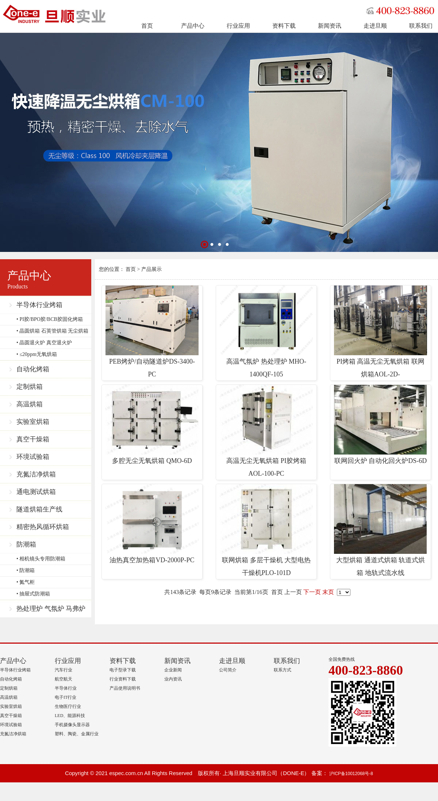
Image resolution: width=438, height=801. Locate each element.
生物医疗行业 (68, 706)
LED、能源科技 (70, 715)
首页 (147, 26)
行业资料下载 (123, 679)
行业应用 (238, 26)
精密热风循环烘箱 (42, 526)
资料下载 (284, 26)
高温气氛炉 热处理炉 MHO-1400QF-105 (266, 331)
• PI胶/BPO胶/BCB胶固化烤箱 (49, 319)
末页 (328, 592)
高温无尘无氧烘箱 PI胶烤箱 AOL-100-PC (266, 431)
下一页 (312, 592)
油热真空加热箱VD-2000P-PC (152, 524)
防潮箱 (26, 544)
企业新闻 (173, 669)
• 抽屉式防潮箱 (33, 594)
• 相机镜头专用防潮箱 (40, 559)
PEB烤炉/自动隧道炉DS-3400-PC (152, 331)
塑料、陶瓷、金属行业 (77, 733)
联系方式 (282, 669)
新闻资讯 (329, 26)
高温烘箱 (29, 404)
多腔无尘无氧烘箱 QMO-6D (152, 424)
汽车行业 (63, 669)
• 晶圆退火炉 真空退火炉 (44, 342)
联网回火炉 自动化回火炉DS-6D (380, 424)
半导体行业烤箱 (39, 304)
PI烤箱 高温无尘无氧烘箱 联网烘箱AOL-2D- (380, 331)
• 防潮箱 (25, 570)
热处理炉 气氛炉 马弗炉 (50, 608)
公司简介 (228, 669)
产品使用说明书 (125, 688)
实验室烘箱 (32, 421)
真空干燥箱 (32, 439)
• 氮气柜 (25, 582)
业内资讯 (173, 679)
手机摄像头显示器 (72, 724)
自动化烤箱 (32, 369)
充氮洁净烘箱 (36, 474)
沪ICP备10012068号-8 (351, 773)
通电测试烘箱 (36, 491)
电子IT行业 (65, 697)
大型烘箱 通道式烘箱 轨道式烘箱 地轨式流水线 (380, 530)
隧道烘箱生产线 (39, 509)
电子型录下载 (123, 669)
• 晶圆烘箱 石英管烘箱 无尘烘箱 (52, 331)
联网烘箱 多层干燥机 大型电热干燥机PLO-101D (266, 530)
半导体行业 (66, 688)
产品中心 (192, 26)
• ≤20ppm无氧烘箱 (36, 354)
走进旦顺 (375, 26)
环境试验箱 (32, 456)
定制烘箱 (29, 386)
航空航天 (63, 679)
